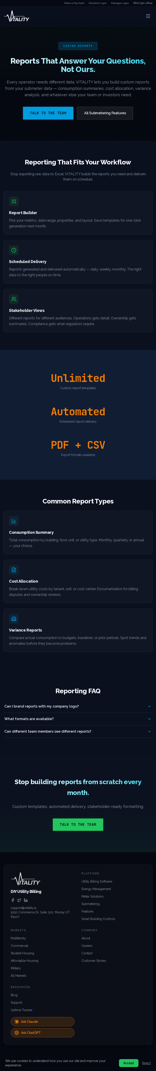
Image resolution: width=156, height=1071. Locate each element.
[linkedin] (26, 900)
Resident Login (98, 3)
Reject (146, 1063)
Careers (87, 945)
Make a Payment (74, 3)
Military (16, 968)
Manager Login (120, 3)
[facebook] (13, 900)
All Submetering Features (105, 113)
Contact (87, 953)
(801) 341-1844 (142, 3)
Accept (128, 1063)
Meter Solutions (93, 896)
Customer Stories (94, 960)
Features (88, 911)
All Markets (18, 975)
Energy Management (96, 889)
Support (16, 1002)
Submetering (91, 904)
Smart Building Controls (98, 919)
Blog (14, 995)
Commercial (19, 945)
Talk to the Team (48, 113)
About (86, 938)
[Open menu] (148, 16)
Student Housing (22, 953)
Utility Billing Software (97, 881)
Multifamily (18, 938)
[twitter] (19, 900)
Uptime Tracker (21, 1010)
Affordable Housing (24, 960)
